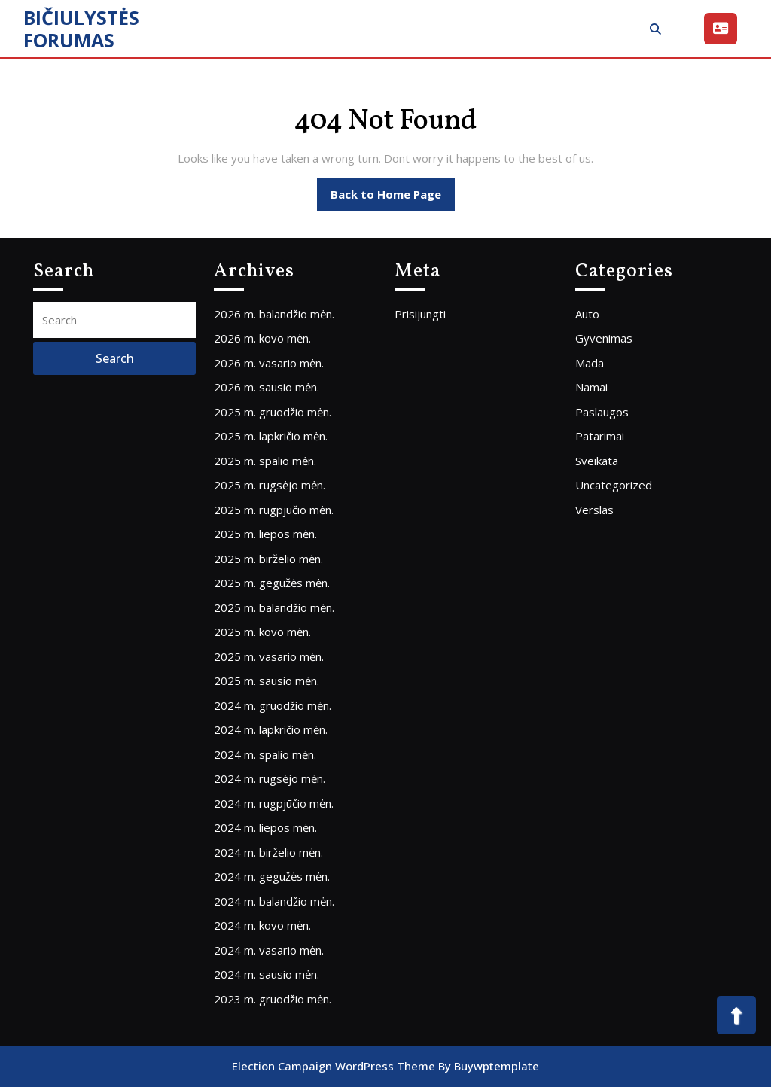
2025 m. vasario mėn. (269, 656)
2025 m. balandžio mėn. (274, 607)
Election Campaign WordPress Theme (333, 1065)
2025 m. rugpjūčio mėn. (274, 509)
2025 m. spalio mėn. (265, 460)
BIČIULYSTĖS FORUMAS (81, 29)
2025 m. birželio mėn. (268, 558)
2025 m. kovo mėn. (262, 631)
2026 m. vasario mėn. (269, 362)
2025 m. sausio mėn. (266, 680)
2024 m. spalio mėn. (265, 754)
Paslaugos (602, 411)
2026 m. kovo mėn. (262, 338)
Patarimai (599, 435)
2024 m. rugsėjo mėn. (269, 778)
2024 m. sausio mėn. (266, 974)
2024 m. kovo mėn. (262, 925)
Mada (589, 362)
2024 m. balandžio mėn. (274, 901)
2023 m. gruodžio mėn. (272, 998)
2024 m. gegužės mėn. (272, 876)
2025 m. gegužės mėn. (272, 582)
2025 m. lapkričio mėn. (271, 435)
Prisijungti (420, 313)
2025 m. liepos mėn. (265, 533)
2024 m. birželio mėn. (268, 852)
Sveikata (596, 460)
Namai (591, 386)
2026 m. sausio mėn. (266, 386)
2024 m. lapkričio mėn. (271, 729)
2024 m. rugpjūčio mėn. (274, 803)
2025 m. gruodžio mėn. (272, 411)
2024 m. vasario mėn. (269, 950)
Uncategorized (613, 484)
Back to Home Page (393, 198)
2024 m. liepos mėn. (265, 827)
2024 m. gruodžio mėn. (272, 705)
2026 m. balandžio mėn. (274, 313)
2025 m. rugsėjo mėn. (269, 484)
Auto (587, 313)
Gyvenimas (603, 338)
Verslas (594, 509)
